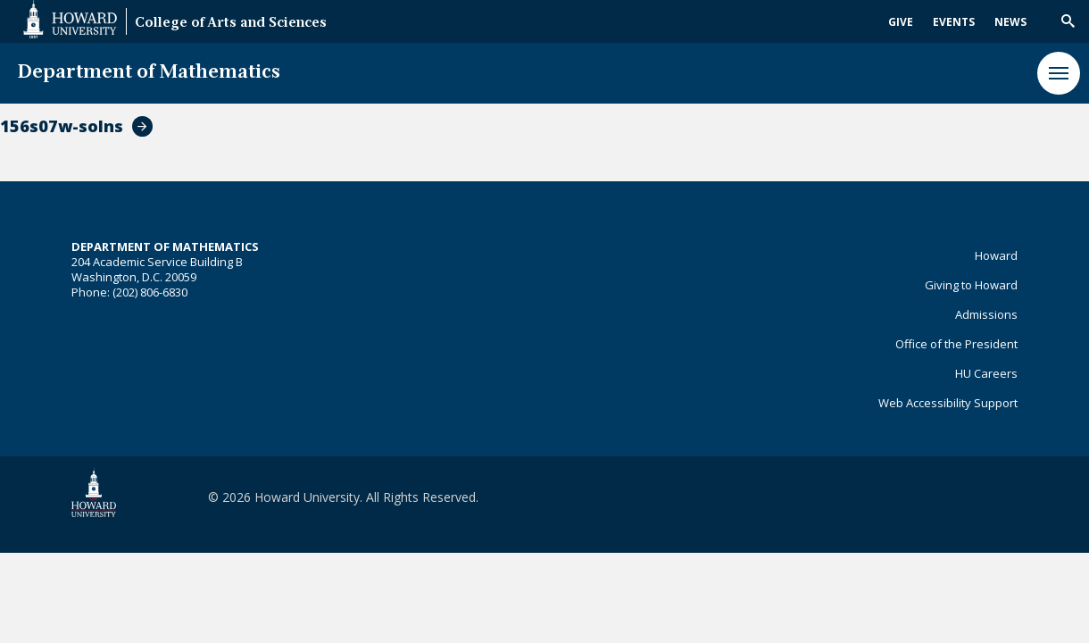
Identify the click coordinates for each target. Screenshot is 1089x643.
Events (954, 21)
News (1010, 21)
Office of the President (956, 344)
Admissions (986, 314)
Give (900, 21)
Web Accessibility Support (948, 403)
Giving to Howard (971, 285)
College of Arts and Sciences (231, 23)
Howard (996, 255)
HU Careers (986, 373)
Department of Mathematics (149, 72)
